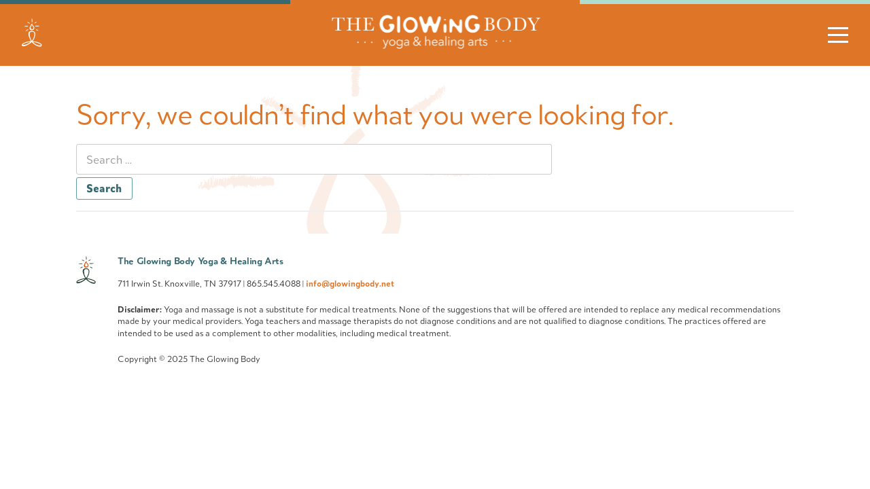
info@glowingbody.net (350, 283)
